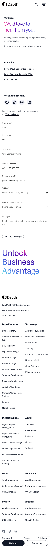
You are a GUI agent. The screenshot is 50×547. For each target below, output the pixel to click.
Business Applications (12, 381)
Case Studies (31, 430)
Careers (29, 442)
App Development (10, 480)
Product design (9, 357)
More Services (8, 408)
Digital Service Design (12, 442)
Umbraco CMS (32, 360)
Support (5, 402)
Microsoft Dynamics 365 (36, 354)
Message (5, 217)
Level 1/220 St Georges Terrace (19, 69)
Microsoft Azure (32, 372)
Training (29, 448)
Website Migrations (11, 387)
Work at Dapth (12, 114)
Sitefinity (29, 348)
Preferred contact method (12, 202)
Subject (5, 188)
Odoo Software (32, 366)
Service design (8, 346)
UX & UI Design (9, 492)
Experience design (10, 351)
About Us (29, 424)
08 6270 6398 (10, 79)
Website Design (9, 363)
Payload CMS (31, 342)
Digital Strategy (9, 331)
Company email (8, 176)
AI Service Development (12, 454)
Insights (29, 436)
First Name (6, 123)
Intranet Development (12, 369)
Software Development (12, 375)
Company (6, 149)
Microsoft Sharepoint (35, 336)
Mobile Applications (11, 448)
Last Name (6, 135)
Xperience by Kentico (34, 331)
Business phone (8, 164)
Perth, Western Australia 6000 (18, 74)
